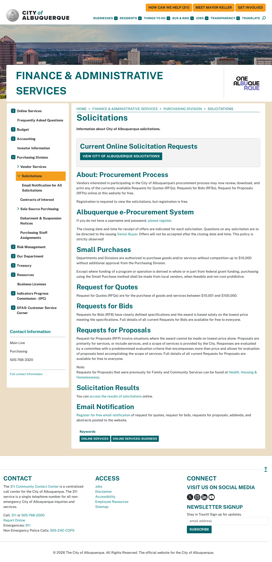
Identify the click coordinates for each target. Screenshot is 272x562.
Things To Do (157, 18)
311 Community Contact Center (34, 486)
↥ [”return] (266, 469)
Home (81, 109)
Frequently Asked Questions (40, 120)
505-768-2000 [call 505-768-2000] (33, 515)
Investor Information (33, 148)
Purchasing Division (182, 109)
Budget (23, 130)
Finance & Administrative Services (125, 109)
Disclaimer (103, 492)
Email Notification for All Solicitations (42, 187)
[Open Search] (264, 18)
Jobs (202, 18)
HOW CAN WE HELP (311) (168, 7)
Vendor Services (33, 167)
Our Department (30, 256)
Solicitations (32, 176)
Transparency (225, 18)
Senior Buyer (127, 234)
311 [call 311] (13, 515)
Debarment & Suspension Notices (40, 220)
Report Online (14, 520)
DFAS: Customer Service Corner (37, 310)
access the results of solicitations (116, 396)
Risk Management (31, 247)
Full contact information (26, 374)
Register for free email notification (103, 415)
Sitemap (102, 507)
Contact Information (30, 331)
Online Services (29, 111)
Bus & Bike (183, 18)
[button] (251, 18)
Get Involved (250, 7)
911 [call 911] (28, 525)
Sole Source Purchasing (39, 209)
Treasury (24, 266)
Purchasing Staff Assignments (33, 235)
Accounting (26, 139)
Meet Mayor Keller (214, 7)
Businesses (105, 18)
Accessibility (105, 497)
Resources (25, 275)
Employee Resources (111, 502)
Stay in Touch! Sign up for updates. (214, 514)
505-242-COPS (62, 530)
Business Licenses (31, 284)
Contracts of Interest (37, 200)
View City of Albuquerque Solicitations (121, 156)
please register (159, 221)
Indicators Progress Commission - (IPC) (32, 296)
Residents (131, 18)
